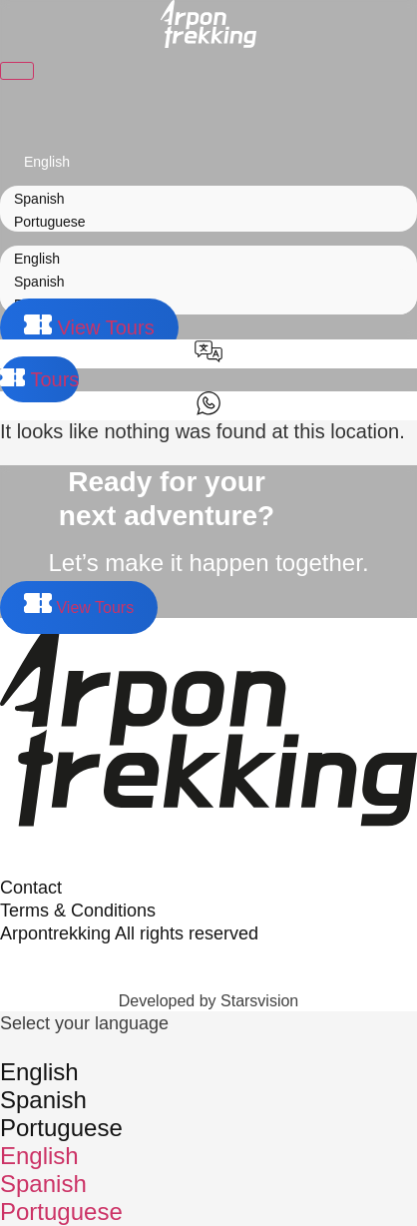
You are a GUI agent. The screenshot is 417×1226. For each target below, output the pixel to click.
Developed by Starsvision (209, 1000)
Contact (31, 888)
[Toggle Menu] (17, 71)
